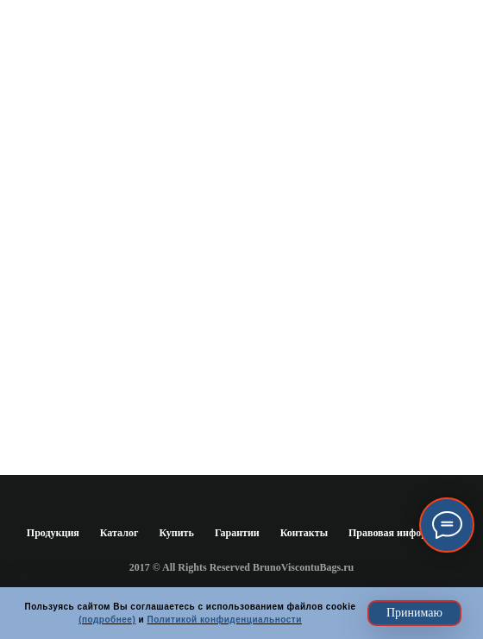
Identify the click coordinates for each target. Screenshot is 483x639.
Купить (176, 533)
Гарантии (237, 533)
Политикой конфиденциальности (224, 619)
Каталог (119, 533)
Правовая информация (402, 533)
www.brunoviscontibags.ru (241, 291)
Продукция (53, 533)
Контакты (304, 533)
